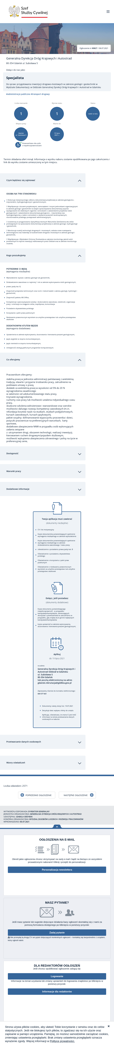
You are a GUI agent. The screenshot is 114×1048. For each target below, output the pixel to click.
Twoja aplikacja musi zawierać (57, 518)
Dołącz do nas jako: (15, 70)
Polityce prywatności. (62, 1041)
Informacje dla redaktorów (57, 988)
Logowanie (57, 973)
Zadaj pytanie (57, 929)
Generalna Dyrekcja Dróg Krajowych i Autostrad (39, 58)
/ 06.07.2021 (94, 48)
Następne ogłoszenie (76, 792)
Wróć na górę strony (57, 823)
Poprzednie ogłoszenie (39, 792)
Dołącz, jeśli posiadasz (57, 597)
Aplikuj (57, 653)
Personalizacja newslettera (57, 867)
